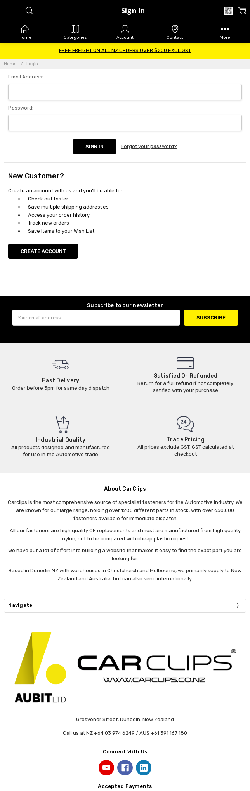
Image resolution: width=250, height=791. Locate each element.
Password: (20, 108)
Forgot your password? (149, 146)
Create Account (43, 251)
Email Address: (25, 77)
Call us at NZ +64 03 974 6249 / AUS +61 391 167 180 (125, 733)
